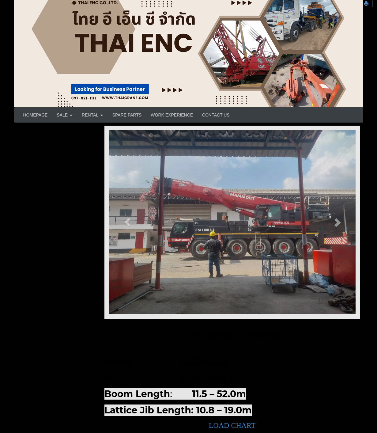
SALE (65, 114)
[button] (127, 222)
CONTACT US (216, 114)
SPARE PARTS (127, 114)
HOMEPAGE (35, 114)
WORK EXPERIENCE (172, 114)
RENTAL (92, 114)
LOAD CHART (232, 425)
